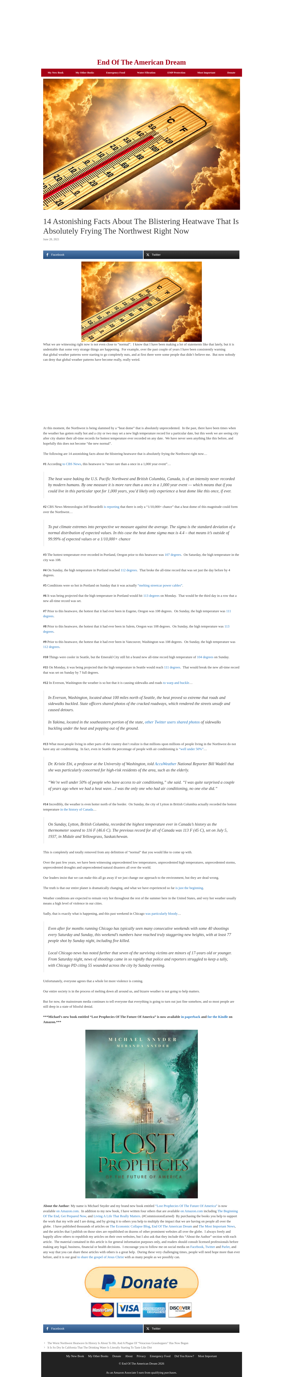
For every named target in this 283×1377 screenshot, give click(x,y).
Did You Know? (184, 1356)
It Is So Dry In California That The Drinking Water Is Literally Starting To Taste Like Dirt (99, 1347)
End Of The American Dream (141, 62)
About (129, 1356)
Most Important (206, 72)
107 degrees (173, 555)
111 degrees (172, 667)
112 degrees (129, 570)
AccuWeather (165, 764)
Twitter (210, 1247)
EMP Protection (176, 72)
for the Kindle (217, 1017)
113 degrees (151, 596)
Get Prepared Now (73, 1216)
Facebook (196, 1247)
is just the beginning (189, 888)
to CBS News (71, 464)
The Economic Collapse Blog (130, 1226)
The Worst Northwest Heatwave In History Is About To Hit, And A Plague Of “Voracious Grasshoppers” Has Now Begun (117, 1343)
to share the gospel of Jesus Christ (100, 1257)
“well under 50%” (191, 749)
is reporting (111, 507)
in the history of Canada (76, 809)
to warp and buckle (176, 683)
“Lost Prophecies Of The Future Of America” (186, 1206)
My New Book (55, 72)
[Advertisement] (141, 28)
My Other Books (85, 72)
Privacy (141, 1356)
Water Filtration (146, 72)
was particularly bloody (161, 914)
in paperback (190, 1017)
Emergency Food (115, 72)
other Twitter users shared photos (172, 722)
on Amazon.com (67, 1211)
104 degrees (205, 657)
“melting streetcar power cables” (160, 585)
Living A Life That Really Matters (117, 1216)
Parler (226, 1247)
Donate (231, 72)
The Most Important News (217, 1226)
